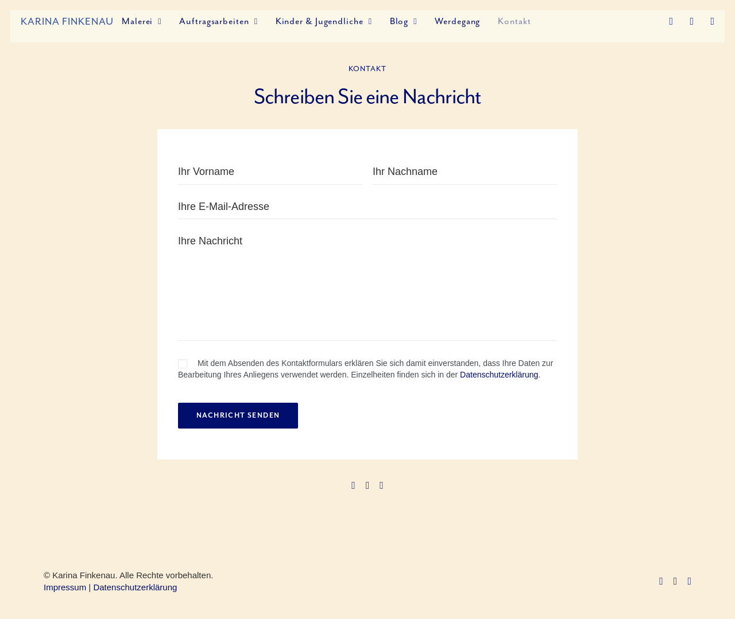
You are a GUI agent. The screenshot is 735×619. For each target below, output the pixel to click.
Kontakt (514, 21)
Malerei (141, 21)
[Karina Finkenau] (67, 21)
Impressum (65, 587)
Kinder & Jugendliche (324, 21)
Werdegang (457, 21)
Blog (403, 21)
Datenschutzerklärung (499, 374)
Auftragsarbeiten (218, 21)
